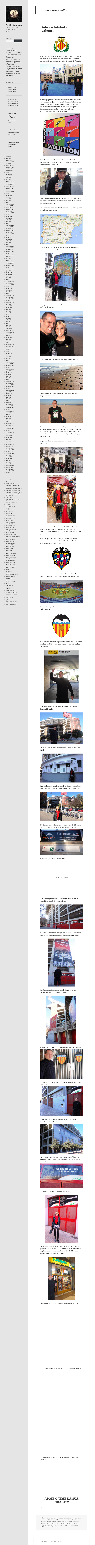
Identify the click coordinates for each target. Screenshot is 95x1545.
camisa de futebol (10, 483)
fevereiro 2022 (10, 246)
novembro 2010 (10, 429)
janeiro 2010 (9, 446)
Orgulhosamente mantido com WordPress (50, 1541)
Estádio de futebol (10, 506)
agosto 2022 (9, 235)
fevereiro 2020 (10, 281)
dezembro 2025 (10, 165)
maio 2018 (8, 309)
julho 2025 (9, 174)
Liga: (77, 576)
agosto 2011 (9, 413)
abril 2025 (8, 179)
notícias (8, 583)
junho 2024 (9, 197)
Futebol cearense (10, 531)
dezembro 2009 (10, 448)
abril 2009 (8, 462)
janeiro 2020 (9, 283)
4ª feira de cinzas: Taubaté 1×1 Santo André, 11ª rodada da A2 (14, 68)
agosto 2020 (9, 271)
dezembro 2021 (10, 250)
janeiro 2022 (9, 248)
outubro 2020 (9, 267)
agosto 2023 (9, 214)
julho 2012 (9, 393)
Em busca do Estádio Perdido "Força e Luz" (14, 132)
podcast (8, 589)
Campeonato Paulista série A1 (14, 489)
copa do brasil (9, 496)
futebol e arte (9, 538)
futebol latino (9, 550)
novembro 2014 (10, 348)
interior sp (8, 571)
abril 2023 (8, 221)
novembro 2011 (10, 408)
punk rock (63, 1525)
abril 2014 (8, 358)
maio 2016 (8, 325)
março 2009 (9, 464)
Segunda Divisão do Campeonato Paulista (11, 593)
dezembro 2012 (10, 385)
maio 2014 (8, 357)
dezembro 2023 (10, 207)
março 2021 (9, 260)
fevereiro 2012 (10, 402)
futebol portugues (10, 562)
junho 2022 (9, 239)
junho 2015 (9, 337)
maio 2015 (8, 339)
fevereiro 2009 (10, 465)
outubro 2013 (9, 367)
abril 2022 (8, 243)
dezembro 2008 (10, 469)
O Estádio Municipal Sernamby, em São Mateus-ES (14, 51)
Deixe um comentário (49, 1527)
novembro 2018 (10, 299)
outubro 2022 (9, 232)
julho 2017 (9, 316)
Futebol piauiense (10, 561)
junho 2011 (9, 416)
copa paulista (9, 497)
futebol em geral (10, 539)
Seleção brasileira (11, 596)
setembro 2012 (10, 390)
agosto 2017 (9, 314)
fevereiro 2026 (10, 162)
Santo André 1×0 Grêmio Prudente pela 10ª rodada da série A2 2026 (13, 73)
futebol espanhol (74, 1521)
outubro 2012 (9, 388)
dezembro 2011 (10, 406)
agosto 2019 (9, 286)
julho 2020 (9, 272)
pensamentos (9, 587)
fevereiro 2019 (10, 295)
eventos (8, 510)
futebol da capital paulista (13, 536)
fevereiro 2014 (10, 362)
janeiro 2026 (9, 164)
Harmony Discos (45, 1523)
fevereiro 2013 (10, 381)
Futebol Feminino (10, 543)
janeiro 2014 (9, 364)
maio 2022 (8, 241)
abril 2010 (8, 441)
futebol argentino (10, 522)
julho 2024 (9, 195)
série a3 (8, 599)
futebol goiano (10, 546)
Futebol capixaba (10, 525)
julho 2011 (9, 415)
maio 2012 (8, 397)
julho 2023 (9, 216)
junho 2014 (9, 355)
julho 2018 (9, 306)
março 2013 (9, 379)
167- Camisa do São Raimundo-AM (12, 89)
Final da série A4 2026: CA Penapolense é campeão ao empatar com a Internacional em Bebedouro (14, 62)
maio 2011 (8, 418)
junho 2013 (9, 374)
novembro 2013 (10, 365)
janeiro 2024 (9, 206)
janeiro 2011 (9, 425)
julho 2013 (9, 372)
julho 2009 (9, 457)
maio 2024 (8, 199)
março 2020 (9, 279)
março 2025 (9, 181)
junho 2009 (9, 458)
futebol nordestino (11, 553)
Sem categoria (9, 597)
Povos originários (10, 590)
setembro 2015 (10, 332)
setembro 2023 (10, 213)
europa (8, 508)
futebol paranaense (11, 557)
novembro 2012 (10, 386)
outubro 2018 (9, 300)
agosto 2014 (9, 351)
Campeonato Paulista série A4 (14, 492)
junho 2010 (9, 437)
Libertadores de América (12, 575)
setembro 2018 (10, 302)
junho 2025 (9, 176)
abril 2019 (8, 292)
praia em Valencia (55, 1525)
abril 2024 (8, 200)
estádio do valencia (66, 1520)
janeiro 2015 (9, 346)
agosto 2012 (9, 392)
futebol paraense (10, 555)
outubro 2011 (9, 409)
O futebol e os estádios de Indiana (14, 144)
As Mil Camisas (14, 24)
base (7, 482)
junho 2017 (9, 318)
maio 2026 (8, 158)
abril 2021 (8, 258)
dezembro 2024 (10, 186)
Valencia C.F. (75, 1525)
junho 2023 (9, 218)
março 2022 (9, 244)
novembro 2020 (10, 265)
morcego (67, 1523)
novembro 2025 (10, 167)
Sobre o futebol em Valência (56, 29)
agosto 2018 (9, 304)
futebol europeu (10, 541)
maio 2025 (8, 178)
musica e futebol (10, 582)
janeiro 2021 (9, 264)
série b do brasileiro (11, 601)
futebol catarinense (11, 529)
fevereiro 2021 (10, 262)
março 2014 (9, 360)
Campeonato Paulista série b (13, 494)
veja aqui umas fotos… (64, 992)
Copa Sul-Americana (11, 503)
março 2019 (9, 293)
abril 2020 (8, 278)
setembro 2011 (10, 411)
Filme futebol (9, 511)
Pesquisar (8, 38)
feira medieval (66, 1521)
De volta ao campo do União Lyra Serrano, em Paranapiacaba (13, 55)
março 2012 (9, 400)
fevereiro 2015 (10, 344)
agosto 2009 (9, 455)
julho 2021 (9, 257)
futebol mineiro (10, 552)
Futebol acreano (10, 515)
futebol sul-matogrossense (13, 566)
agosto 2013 (9, 371)
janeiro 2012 (9, 404)
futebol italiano (10, 548)
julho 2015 (9, 336)
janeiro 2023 (9, 227)
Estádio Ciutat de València (53, 1520)
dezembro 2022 (10, 228)
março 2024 (9, 202)
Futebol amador (10, 518)
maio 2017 (8, 320)
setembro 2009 (10, 453)
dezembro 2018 (10, 297)
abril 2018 (8, 311)
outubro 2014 (9, 350)
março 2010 (9, 443)
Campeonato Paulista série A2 (14, 490)
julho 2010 (9, 436)
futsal (7, 569)
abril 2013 (8, 378)
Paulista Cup (9, 585)
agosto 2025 (9, 172)
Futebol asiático (10, 524)
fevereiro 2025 (10, 183)
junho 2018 (9, 307)
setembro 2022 (10, 234)
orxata (48, 1525)
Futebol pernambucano (12, 559)
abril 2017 (8, 321)
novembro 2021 (10, 251)
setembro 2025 (10, 171)
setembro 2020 (10, 269)
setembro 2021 (10, 255)
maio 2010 (8, 439)
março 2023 (9, 223)
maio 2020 (8, 276)
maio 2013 (8, 376)
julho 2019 (9, 288)
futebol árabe (9, 520)
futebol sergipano (10, 564)
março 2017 (9, 323)
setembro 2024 (10, 192)
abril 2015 (8, 341)
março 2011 (9, 422)
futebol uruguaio (10, 568)
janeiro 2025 (9, 185)
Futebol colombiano (11, 534)
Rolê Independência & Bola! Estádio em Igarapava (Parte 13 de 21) (13, 118)
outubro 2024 (9, 190)
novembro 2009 (10, 450)
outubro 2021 (9, 253)
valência (69, 1525)
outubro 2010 (9, 430)
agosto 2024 (9, 193)
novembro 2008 (10, 471)
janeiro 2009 (9, 467)
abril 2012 (8, 399)
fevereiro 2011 (10, 423)
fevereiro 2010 (10, 444)
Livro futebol (9, 578)
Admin (10, 87)
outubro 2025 (9, 169)
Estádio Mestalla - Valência (54, 1521)
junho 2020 (9, 274)
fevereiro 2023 (10, 225)
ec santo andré (10, 504)
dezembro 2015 (10, 330)
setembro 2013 (10, 369)
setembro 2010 (10, 432)
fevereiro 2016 (10, 329)
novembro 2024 (10, 188)
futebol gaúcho (10, 545)
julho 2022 (9, 237)
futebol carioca (10, 527)
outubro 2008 (9, 472)
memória (8, 580)
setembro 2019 (10, 285)
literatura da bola (10, 576)
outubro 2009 (9, 451)
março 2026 (9, 160)
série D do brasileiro (11, 604)
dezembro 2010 (10, 427)
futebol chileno (10, 532)
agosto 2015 (9, 334)
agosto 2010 (9, 434)
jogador (8, 573)
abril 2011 (8, 420)
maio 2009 (8, 460)
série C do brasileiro (11, 603)
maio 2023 (8, 220)
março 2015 (9, 343)
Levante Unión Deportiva (58, 1523)
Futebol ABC (9, 513)
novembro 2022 (10, 230)
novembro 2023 (10, 209)
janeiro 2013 (9, 383)
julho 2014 (9, 353)
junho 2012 (9, 395)
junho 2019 (9, 290)
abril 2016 (8, 327)
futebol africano (10, 517)
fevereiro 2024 (10, 204)
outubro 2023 (9, 211)
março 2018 (9, 313)
